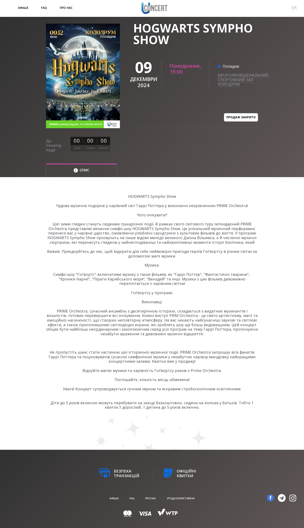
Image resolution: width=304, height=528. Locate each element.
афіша (23, 8)
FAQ (44, 8)
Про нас (66, 8)
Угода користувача (181, 498)
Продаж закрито (241, 117)
